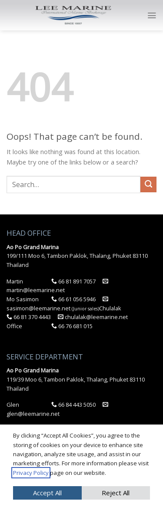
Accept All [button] (47, 492)
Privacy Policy (31, 473)
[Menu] (151, 15)
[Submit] (148, 184)
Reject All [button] (116, 492)
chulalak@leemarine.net (93, 317)
